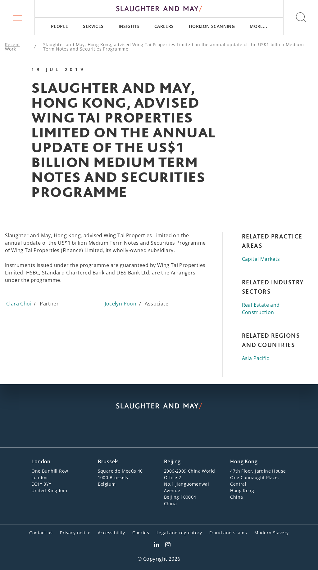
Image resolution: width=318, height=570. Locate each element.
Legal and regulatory (179, 533)
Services (93, 26)
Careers (164, 26)
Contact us (40, 533)
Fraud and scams (228, 533)
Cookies (140, 533)
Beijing (172, 461)
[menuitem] (59, 26)
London (40, 461)
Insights (129, 26)
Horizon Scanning (212, 26)
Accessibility (111, 533)
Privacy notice (75, 533)
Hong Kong (243, 461)
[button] (17, 17)
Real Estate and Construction (261, 308)
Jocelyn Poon (120, 303)
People (59, 26)
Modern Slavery (271, 533)
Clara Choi (18, 303)
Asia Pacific (255, 358)
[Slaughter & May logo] (159, 8)
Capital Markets (261, 259)
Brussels (108, 461)
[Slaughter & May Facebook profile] (167, 545)
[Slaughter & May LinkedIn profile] (156, 545)
